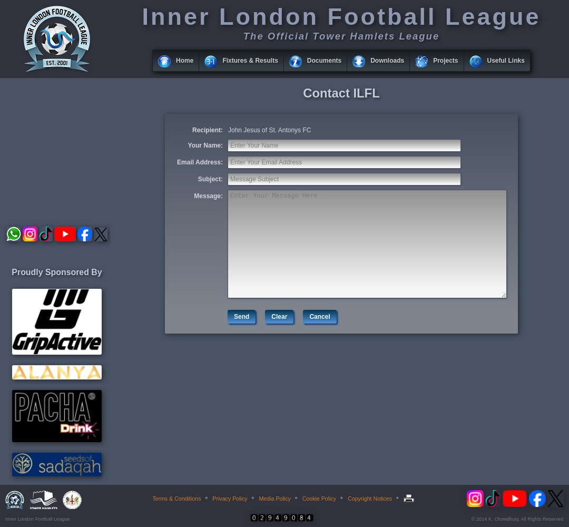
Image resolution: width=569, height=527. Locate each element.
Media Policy (274, 498)
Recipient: (207, 130)
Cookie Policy (319, 498)
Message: (208, 196)
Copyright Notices (370, 498)
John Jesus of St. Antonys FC (269, 130)
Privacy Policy (229, 498)
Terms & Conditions (176, 498)
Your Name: (205, 145)
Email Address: (200, 162)
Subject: (210, 179)
